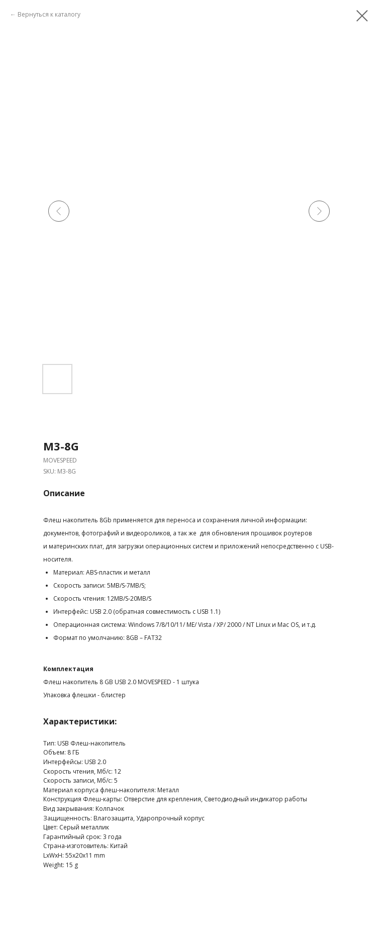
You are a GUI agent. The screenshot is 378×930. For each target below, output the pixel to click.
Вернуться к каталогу (49, 14)
